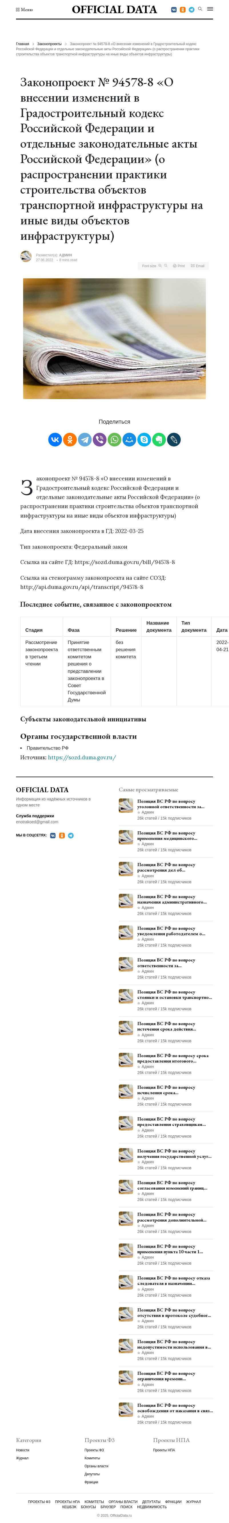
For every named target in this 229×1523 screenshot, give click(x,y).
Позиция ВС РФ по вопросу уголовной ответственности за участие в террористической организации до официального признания (169, 803)
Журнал (22, 1458)
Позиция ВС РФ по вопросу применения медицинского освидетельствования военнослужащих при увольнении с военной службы (174, 835)
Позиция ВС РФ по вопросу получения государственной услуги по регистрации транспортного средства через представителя (174, 1153)
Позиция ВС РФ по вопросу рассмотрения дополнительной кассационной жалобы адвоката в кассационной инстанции (172, 1217)
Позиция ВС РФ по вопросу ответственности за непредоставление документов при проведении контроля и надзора (174, 962)
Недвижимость (152, 1507)
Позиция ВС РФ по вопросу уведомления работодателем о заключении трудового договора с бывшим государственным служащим (173, 931)
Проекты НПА (164, 1450)
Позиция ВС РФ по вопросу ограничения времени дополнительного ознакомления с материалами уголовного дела (172, 1376)
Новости (22, 1450)
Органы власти (96, 1466)
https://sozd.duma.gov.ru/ (82, 757)
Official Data (114, 9)
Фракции (91, 1482)
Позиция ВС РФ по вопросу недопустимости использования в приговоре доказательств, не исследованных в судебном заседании (172, 1344)
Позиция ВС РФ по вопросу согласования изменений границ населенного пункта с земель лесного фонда (170, 1185)
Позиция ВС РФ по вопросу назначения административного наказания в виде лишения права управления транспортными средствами (170, 899)
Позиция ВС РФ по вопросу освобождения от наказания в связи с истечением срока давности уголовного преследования (174, 1408)
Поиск (126, 1507)
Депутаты (92, 1474)
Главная (22, 44)
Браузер (108, 1507)
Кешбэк (69, 1507)
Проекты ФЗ (94, 1450)
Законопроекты (49, 44)
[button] (24, 9)
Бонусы (88, 1507)
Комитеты (92, 1458)
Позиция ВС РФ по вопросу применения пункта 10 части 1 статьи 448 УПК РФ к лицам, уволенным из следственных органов (168, 1249)
